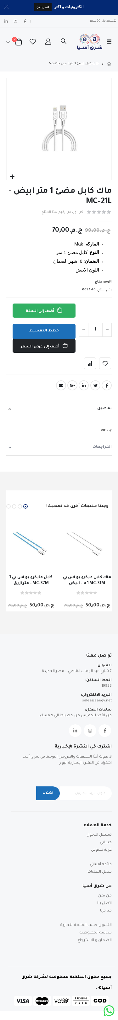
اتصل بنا (104, 903)
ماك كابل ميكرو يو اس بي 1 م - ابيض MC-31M (87, 580)
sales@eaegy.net (97, 701)
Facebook (107, 385)
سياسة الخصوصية (96, 933)
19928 (107, 686)
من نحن (105, 896)
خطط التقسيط (44, 331)
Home (109, 64)
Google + (72, 385)
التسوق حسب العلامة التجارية (86, 925)
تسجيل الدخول (99, 835)
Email (61, 385)
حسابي (106, 843)
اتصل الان (43, 7)
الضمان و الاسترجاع (95, 940)
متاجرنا (106, 911)
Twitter (95, 385)
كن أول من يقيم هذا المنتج (62, 212)
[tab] (59, 409)
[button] (12, 177)
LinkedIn (84, 385)
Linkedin (75, 730)
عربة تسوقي (101, 850)
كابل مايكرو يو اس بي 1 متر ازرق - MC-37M (31, 580)
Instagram (90, 730)
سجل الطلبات (99, 872)
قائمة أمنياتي (101, 865)
